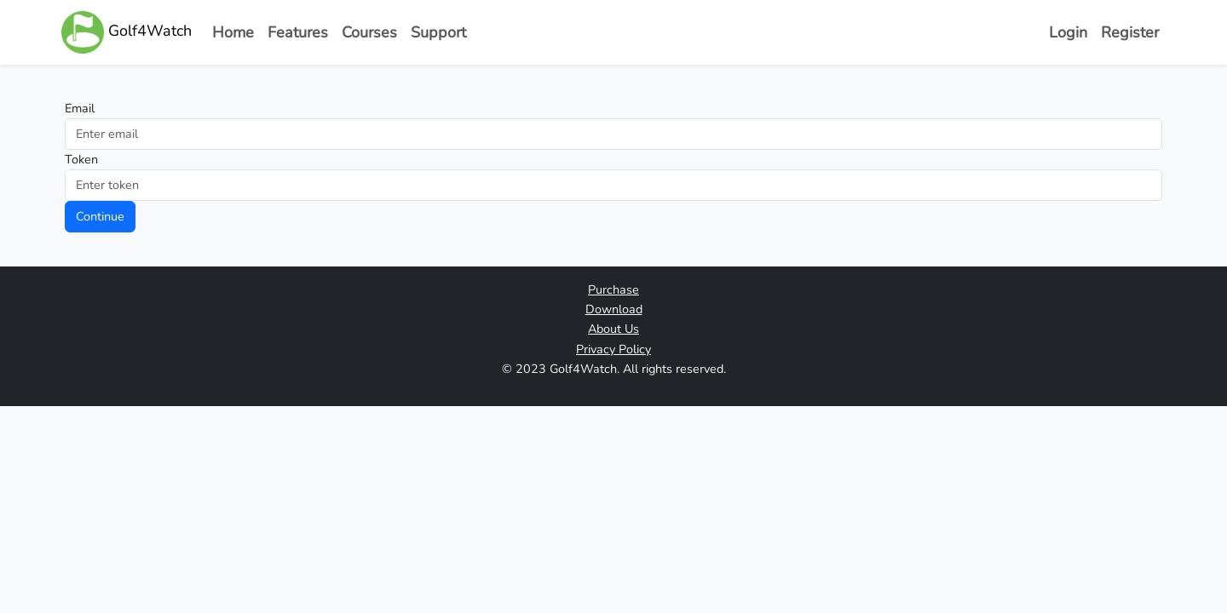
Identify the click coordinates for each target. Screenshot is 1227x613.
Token (81, 159)
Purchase (613, 289)
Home (233, 32)
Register (1130, 32)
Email (80, 108)
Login (1068, 32)
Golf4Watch (126, 32)
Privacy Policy (613, 349)
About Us (613, 328)
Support (438, 32)
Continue (100, 216)
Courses (369, 32)
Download (613, 309)
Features (298, 32)
